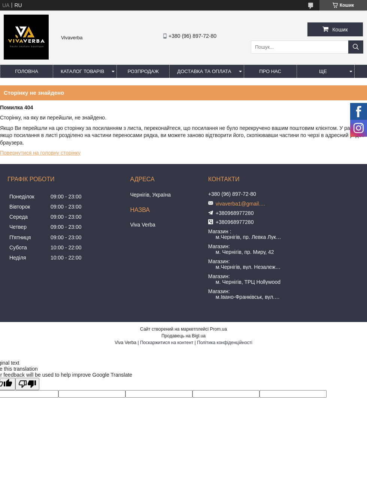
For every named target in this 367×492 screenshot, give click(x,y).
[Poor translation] (27, 384)
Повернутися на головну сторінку (40, 153)
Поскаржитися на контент (166, 342)
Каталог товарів (82, 71)
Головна (26, 71)
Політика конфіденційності (224, 342)
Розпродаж (143, 71)
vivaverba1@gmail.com (242, 204)
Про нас (270, 71)
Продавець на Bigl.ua (183, 335)
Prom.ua (218, 329)
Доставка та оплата (204, 71)
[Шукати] (355, 47)
